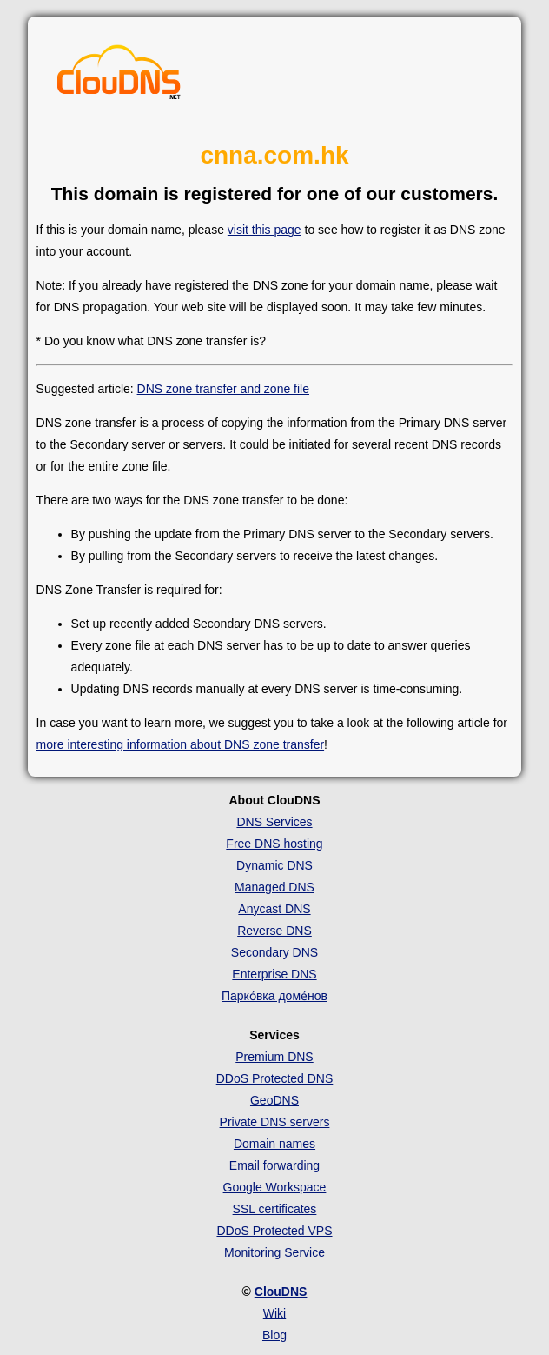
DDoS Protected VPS (274, 1231)
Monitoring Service (274, 1252)
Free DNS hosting (274, 844)
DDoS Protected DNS (275, 1078)
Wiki (274, 1313)
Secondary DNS (274, 952)
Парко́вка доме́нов (274, 996)
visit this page (264, 230)
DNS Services (274, 822)
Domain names (274, 1144)
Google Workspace (275, 1187)
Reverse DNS (274, 931)
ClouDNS (281, 1291)
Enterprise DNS (274, 974)
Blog (274, 1335)
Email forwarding (274, 1165)
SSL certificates (275, 1209)
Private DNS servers (275, 1122)
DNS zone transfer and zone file (223, 389)
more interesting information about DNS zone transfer (180, 744)
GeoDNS (274, 1100)
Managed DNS (274, 887)
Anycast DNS (274, 909)
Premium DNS (274, 1057)
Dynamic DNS (274, 865)
